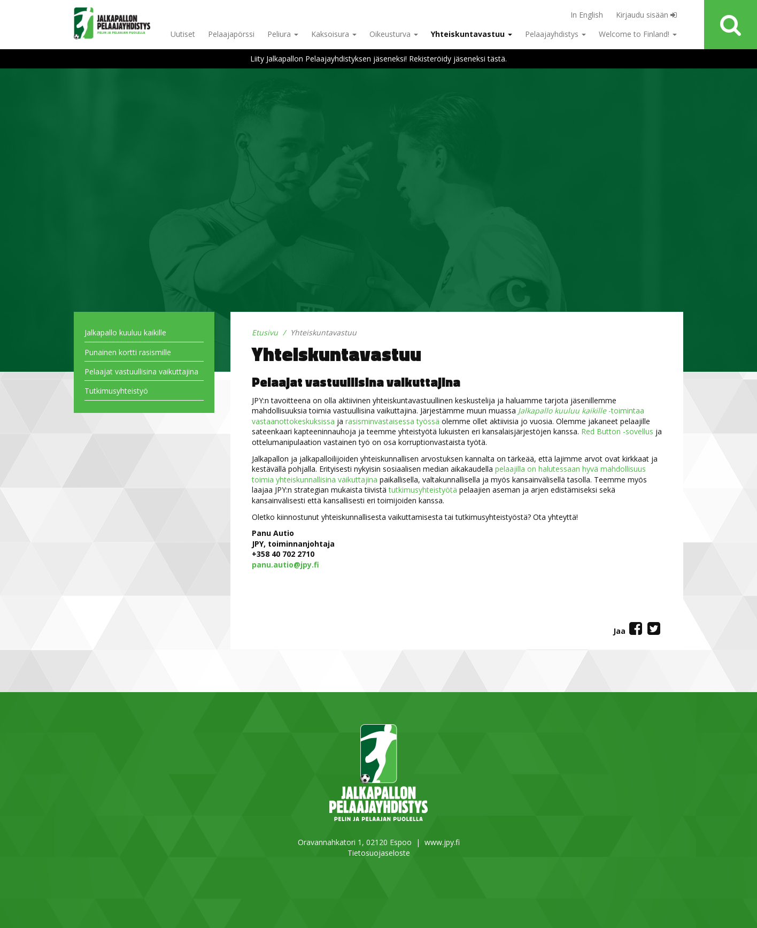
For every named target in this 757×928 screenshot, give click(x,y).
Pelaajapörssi (231, 34)
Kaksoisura (334, 34)
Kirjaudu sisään (646, 15)
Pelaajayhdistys (555, 34)
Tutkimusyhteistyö (116, 391)
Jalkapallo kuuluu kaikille (125, 332)
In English (586, 15)
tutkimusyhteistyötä (423, 490)
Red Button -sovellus (617, 431)
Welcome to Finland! (638, 34)
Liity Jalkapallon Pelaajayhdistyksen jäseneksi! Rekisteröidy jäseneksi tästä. (378, 58)
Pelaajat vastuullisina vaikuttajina (141, 371)
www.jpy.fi (442, 842)
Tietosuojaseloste (378, 853)
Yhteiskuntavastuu (471, 34)
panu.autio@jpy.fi (285, 564)
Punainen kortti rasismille (127, 352)
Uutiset (183, 34)
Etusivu (265, 332)
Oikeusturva (393, 34)
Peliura (282, 34)
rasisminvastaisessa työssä (392, 421)
